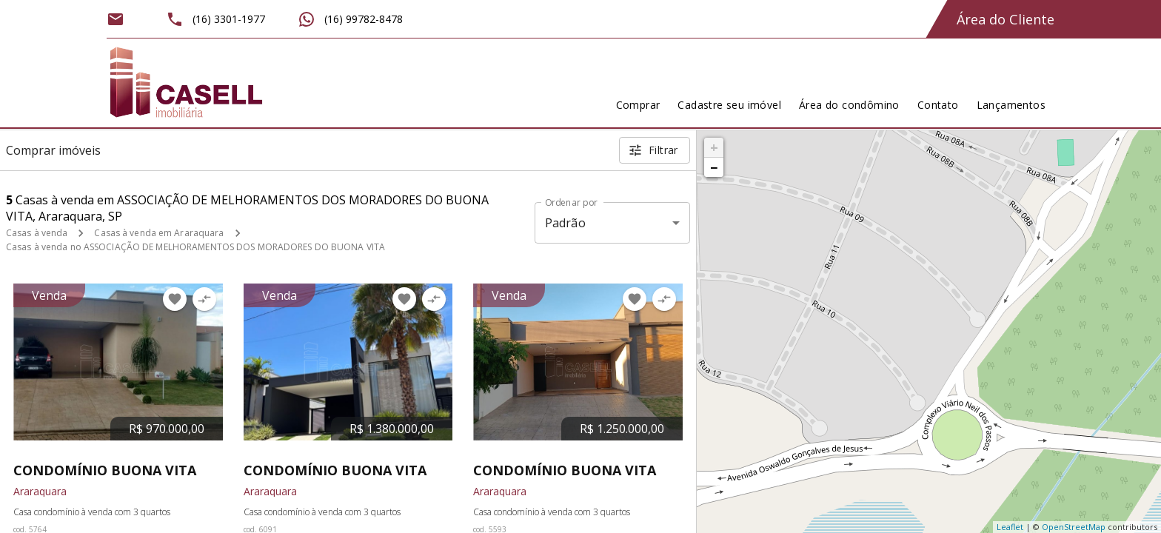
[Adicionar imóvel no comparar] (204, 299)
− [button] (713, 167)
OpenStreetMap (1073, 526)
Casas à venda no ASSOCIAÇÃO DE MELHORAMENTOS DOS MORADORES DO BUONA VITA (195, 247)
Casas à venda (36, 233)
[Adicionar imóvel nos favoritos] (175, 299)
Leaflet (1010, 526)
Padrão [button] (565, 223)
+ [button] (714, 147)
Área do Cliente (1005, 19)
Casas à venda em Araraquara (159, 233)
